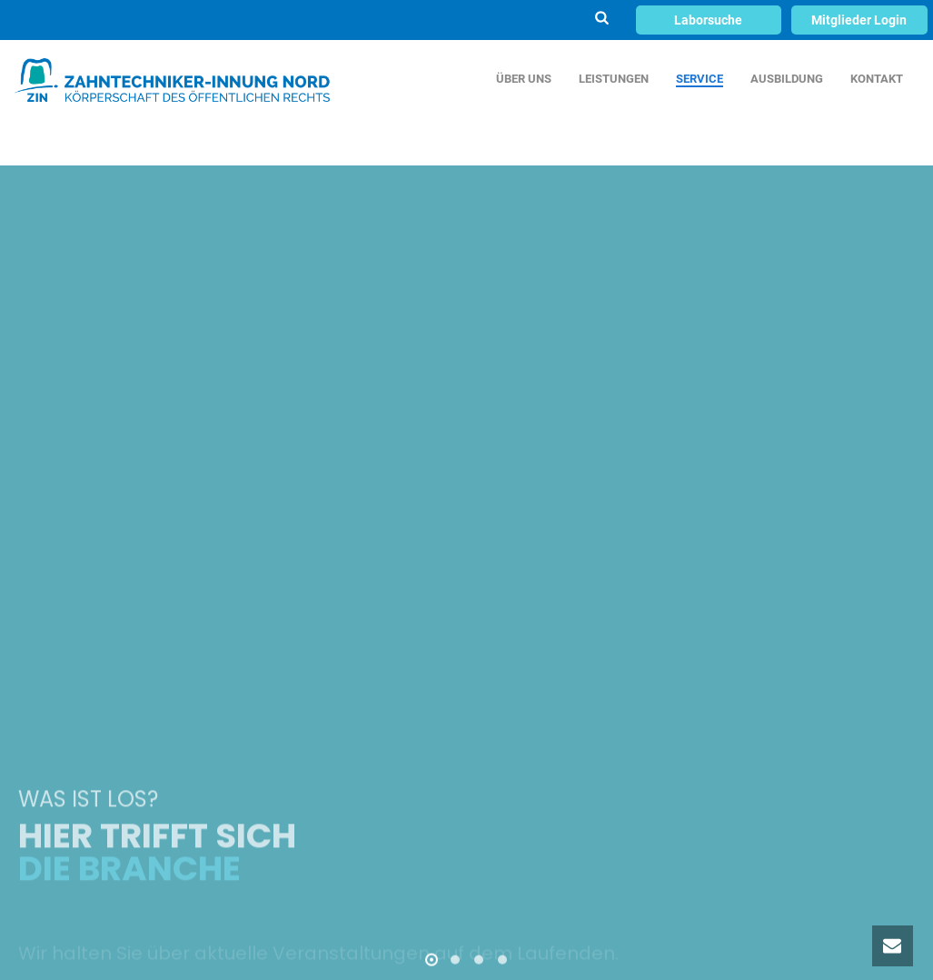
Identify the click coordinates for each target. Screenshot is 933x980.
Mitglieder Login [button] (859, 20)
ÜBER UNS (523, 78)
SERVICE (699, 78)
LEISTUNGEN (614, 78)
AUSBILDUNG (786, 78)
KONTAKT (876, 78)
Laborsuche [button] (708, 20)
